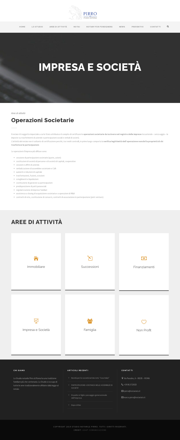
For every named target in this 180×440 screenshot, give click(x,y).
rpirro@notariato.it (132, 391)
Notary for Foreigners (99, 27)
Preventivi (138, 27)
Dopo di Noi (76, 405)
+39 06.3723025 (130, 384)
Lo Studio (37, 27)
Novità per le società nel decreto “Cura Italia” (90, 378)
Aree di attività (58, 27)
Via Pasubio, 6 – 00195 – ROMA (137, 378)
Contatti (155, 27)
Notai (77, 27)
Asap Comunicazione (94, 430)
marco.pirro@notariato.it (134, 397)
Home (22, 27)
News (122, 27)
